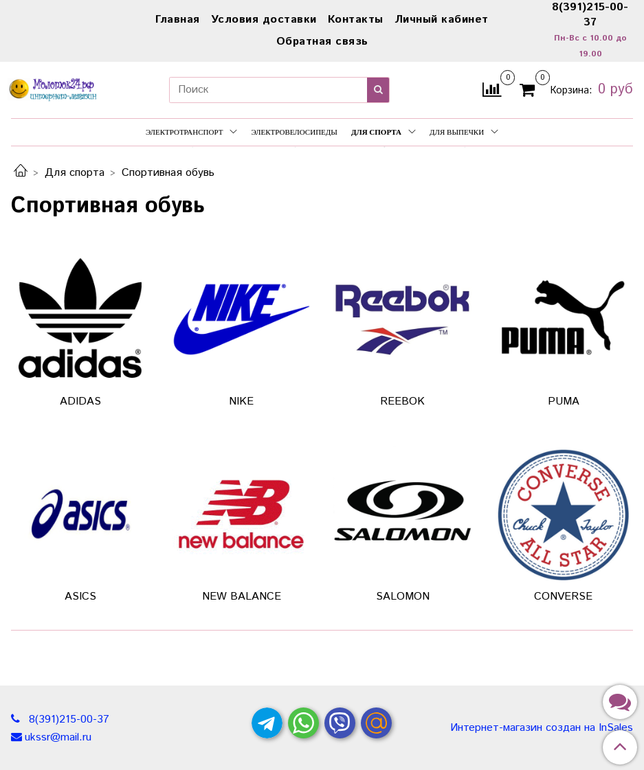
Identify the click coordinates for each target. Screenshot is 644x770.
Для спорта (383, 132)
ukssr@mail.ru (58, 737)
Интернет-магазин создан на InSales (541, 728)
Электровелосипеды (294, 132)
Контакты (356, 19)
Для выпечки (464, 132)
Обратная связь (322, 41)
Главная (177, 19)
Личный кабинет (442, 19)
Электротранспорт (192, 132)
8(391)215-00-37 (67, 719)
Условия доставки (264, 19)
